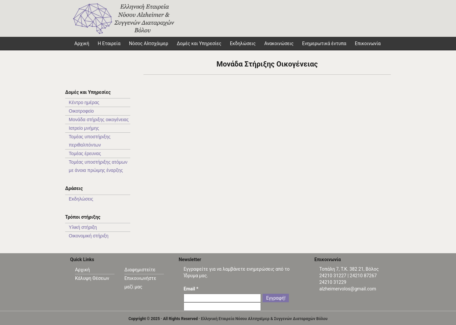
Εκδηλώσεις (243, 43)
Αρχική (82, 269)
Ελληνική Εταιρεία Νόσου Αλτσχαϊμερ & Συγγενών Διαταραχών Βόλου (264, 318)
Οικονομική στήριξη (88, 235)
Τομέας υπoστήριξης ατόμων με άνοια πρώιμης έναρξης (98, 166)
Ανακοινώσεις (278, 43)
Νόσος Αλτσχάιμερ (148, 43)
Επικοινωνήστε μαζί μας (140, 282)
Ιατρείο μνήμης (84, 128)
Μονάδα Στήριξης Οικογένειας (267, 64)
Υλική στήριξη (83, 227)
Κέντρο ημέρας (84, 102)
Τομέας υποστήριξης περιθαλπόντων (90, 141)
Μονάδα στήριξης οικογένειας (99, 119)
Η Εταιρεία (109, 43)
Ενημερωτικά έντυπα (324, 43)
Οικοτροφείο (81, 111)
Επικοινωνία (367, 43)
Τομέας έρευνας (85, 153)
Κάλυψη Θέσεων (92, 278)
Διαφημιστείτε (140, 269)
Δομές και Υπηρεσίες (199, 43)
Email (191, 288)
